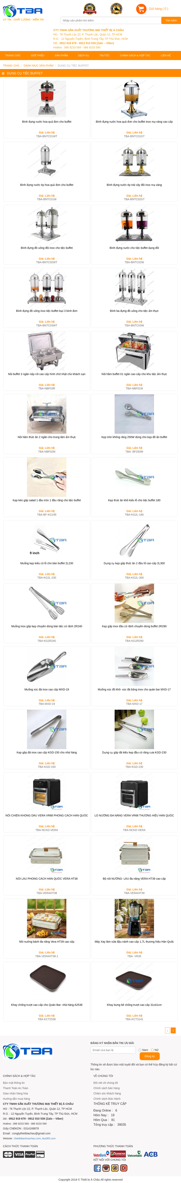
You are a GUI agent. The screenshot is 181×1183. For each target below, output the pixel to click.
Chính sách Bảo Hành (107, 1098)
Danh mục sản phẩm (39, 65)
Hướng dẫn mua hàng (16, 1098)
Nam (145, 1049)
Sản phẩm (61, 55)
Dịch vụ (83, 55)
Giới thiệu (37, 55)
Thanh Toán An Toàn (15, 1088)
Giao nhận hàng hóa (15, 1093)
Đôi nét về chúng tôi (106, 1082)
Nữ (156, 1049)
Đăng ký (150, 1056)
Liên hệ (166, 55)
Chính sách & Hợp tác (135, 55)
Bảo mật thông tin (14, 1082)
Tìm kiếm (171, 20)
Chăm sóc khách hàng (107, 1093)
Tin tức (104, 55)
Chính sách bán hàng (107, 1088)
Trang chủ (12, 55)
